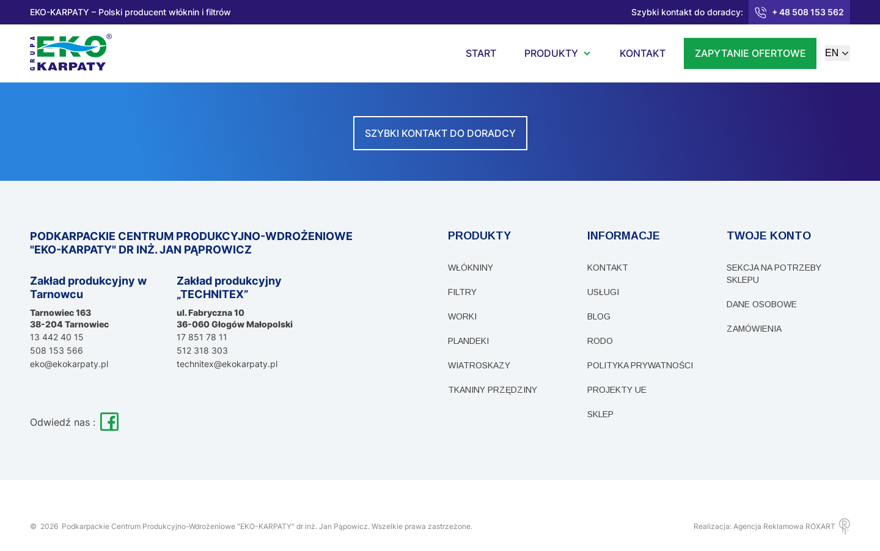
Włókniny (470, 267)
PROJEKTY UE (617, 390)
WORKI (462, 316)
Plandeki (468, 341)
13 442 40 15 (57, 337)
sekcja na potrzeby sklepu (774, 274)
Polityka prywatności (640, 365)
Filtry (462, 292)
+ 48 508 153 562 (799, 12)
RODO (600, 341)
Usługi (603, 292)
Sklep (600, 414)
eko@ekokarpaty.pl (69, 364)
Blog (598, 316)
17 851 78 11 (202, 337)
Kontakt (607, 267)
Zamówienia (754, 329)
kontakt (643, 53)
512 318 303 (202, 350)
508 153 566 (56, 350)
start (481, 53)
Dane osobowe (762, 304)
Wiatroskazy (479, 365)
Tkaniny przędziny (492, 390)
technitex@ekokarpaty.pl (227, 364)
